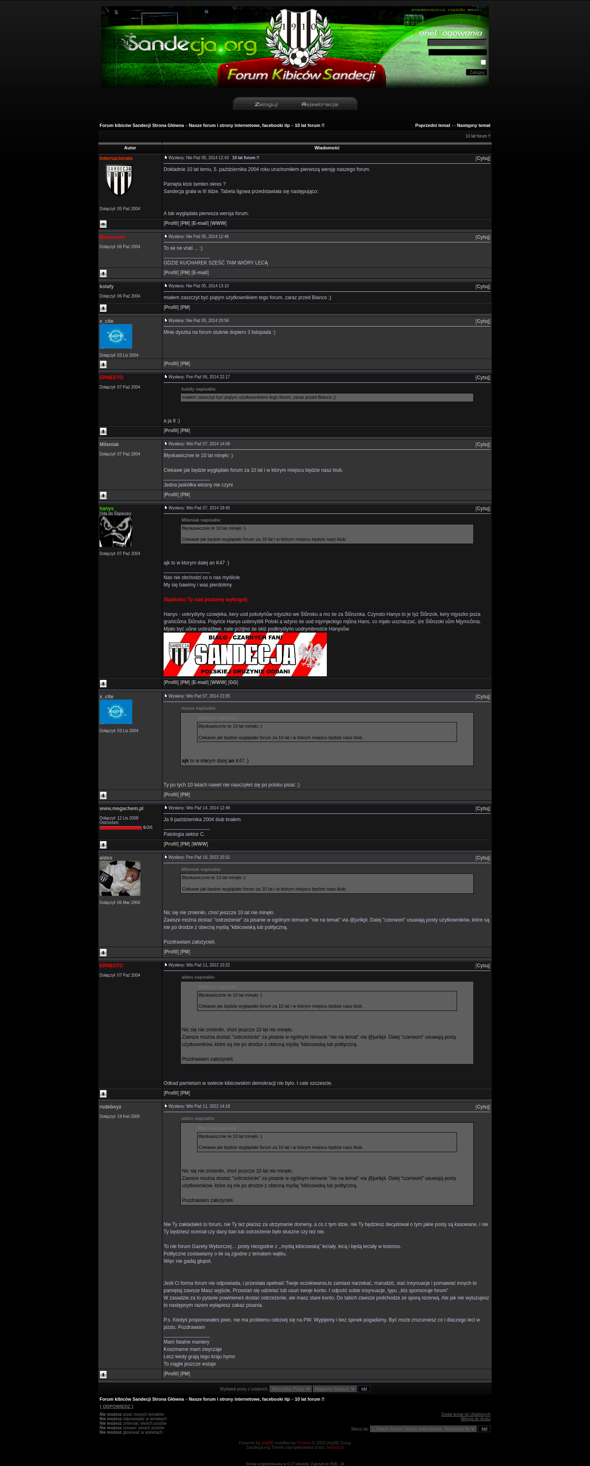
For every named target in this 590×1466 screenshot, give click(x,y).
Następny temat (473, 125)
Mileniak (109, 444)
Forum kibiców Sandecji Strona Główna (142, 125)
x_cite (106, 321)
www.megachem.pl (122, 808)
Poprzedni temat (432, 125)
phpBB (268, 1443)
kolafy (107, 286)
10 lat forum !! (310, 125)
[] (482, 158)
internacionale (116, 158)
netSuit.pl (335, 1447)
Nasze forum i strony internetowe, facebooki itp (239, 125)
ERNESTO (111, 377)
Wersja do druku (475, 1419)
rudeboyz (110, 1107)
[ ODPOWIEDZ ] (116, 1406)
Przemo (304, 1443)
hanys (107, 508)
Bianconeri (112, 237)
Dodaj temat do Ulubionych (465, 1414)
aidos (106, 858)
